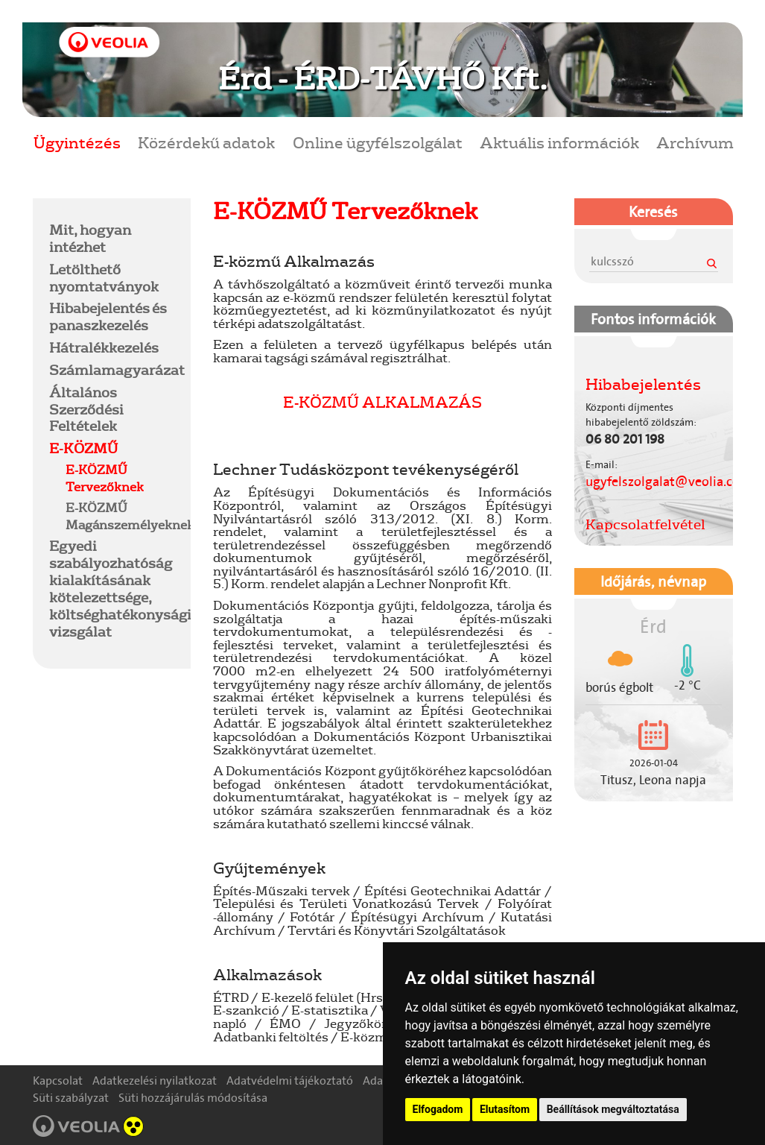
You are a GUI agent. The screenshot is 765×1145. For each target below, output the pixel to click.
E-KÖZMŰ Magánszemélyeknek (130, 516)
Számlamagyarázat (117, 369)
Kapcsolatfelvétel (645, 524)
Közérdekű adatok (206, 142)
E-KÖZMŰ (83, 448)
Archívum (695, 142)
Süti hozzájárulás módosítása (192, 1097)
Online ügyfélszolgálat (378, 142)
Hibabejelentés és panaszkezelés (108, 316)
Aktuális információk (559, 142)
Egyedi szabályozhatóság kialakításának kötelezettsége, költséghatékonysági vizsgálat (120, 588)
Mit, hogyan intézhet (90, 238)
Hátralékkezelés (104, 347)
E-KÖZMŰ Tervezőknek (105, 478)
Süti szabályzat (71, 1097)
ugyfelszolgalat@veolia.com (668, 482)
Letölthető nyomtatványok (104, 278)
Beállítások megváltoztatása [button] (613, 1109)
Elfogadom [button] (438, 1109)
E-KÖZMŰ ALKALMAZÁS (382, 401)
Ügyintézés (77, 142)
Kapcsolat (58, 1080)
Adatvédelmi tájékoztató (289, 1080)
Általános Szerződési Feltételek (86, 409)
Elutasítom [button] (505, 1109)
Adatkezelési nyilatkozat (154, 1080)
